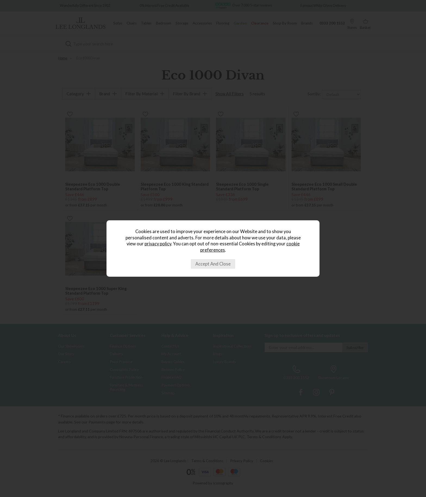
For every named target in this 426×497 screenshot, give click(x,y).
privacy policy (158, 243)
